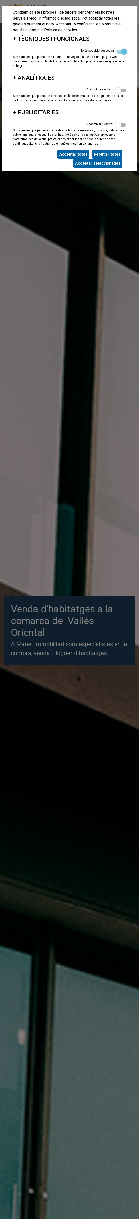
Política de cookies (60, 30)
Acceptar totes (73, 154)
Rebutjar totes (107, 154)
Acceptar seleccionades (97, 163)
